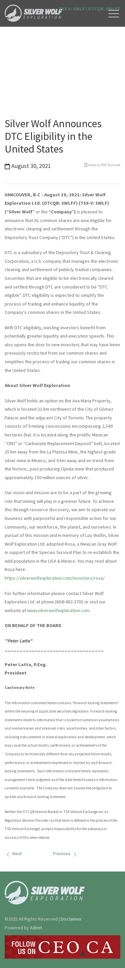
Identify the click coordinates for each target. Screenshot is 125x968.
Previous (65, 853)
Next (13, 853)
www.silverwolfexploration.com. (59, 610)
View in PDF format (102, 164)
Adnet (36, 928)
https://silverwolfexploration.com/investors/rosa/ (55, 578)
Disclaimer (71, 919)
